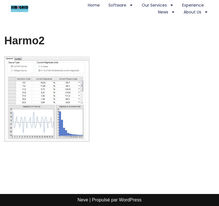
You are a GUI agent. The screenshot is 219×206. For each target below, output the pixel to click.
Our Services (158, 5)
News (166, 12)
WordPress (130, 199)
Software (120, 5)
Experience (193, 5)
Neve (83, 199)
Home (94, 5)
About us (196, 12)
